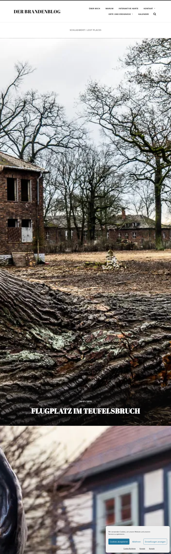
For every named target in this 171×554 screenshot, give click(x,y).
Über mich (94, 8)
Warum (109, 8)
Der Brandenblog (37, 11)
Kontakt (142, 548)
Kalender (143, 14)
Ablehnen (136, 541)
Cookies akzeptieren (119, 541)
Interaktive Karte (128, 8)
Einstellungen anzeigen (155, 541)
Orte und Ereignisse (120, 14)
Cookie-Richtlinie (130, 548)
